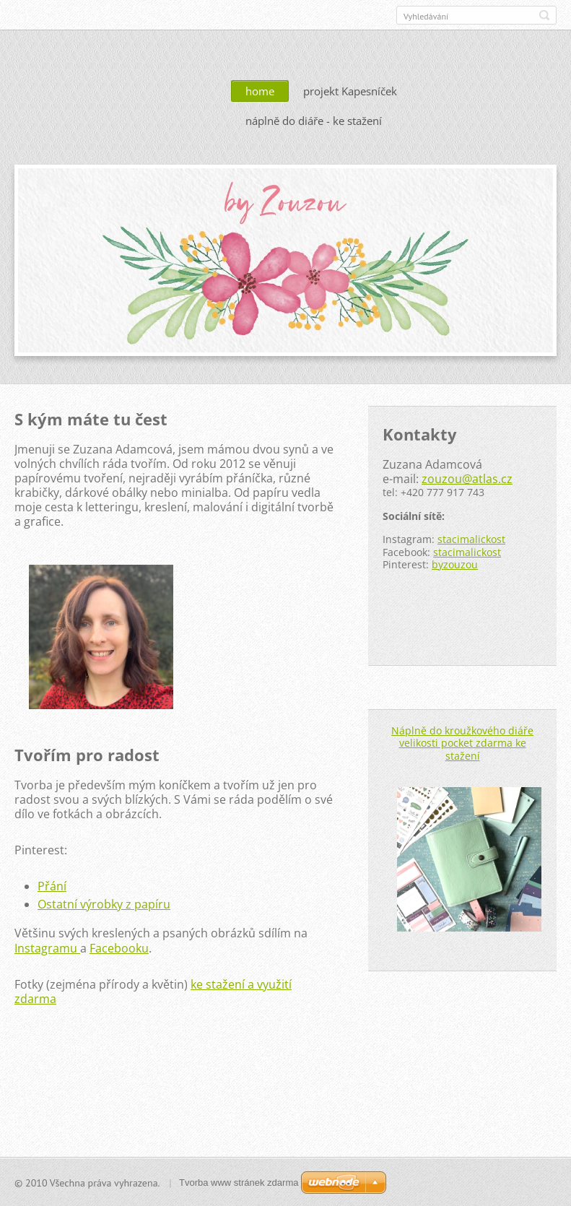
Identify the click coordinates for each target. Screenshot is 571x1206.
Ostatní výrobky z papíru (104, 903)
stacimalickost (471, 538)
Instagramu (45, 947)
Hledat (544, 15)
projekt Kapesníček (350, 90)
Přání (52, 885)
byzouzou (455, 564)
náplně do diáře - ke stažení (313, 120)
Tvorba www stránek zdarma (238, 1181)
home (259, 90)
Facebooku (119, 947)
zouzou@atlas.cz (467, 478)
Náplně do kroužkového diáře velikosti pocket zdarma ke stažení (462, 742)
